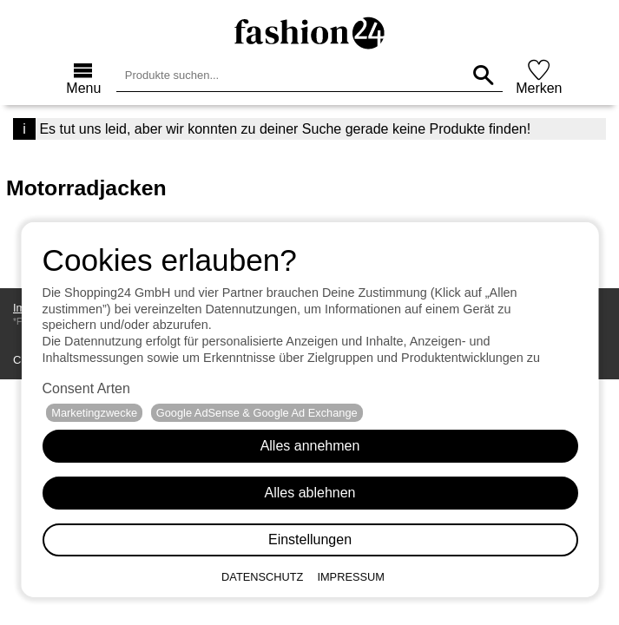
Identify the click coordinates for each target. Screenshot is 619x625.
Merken (539, 88)
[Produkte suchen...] (483, 75)
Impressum (351, 576)
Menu (83, 88)
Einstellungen (309, 539)
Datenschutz (262, 576)
